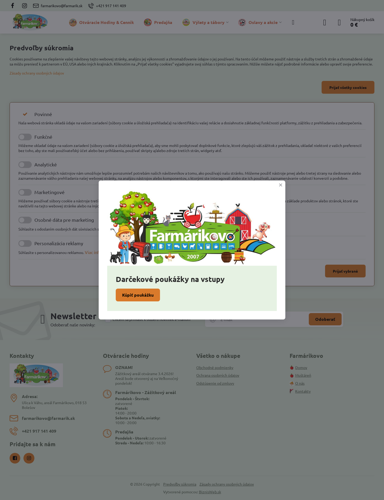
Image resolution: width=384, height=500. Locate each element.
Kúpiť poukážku (138, 295)
